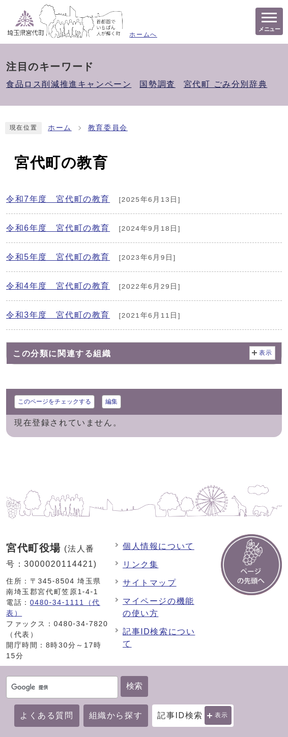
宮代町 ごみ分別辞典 (225, 84)
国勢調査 (157, 84)
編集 (111, 401)
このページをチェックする (54, 401)
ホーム (60, 128)
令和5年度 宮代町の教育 (58, 257)
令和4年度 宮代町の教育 (58, 286)
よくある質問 (47, 715)
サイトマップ (150, 582)
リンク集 (140, 564)
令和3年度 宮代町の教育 (58, 315)
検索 (134, 686)
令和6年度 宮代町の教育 (58, 228)
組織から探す (116, 715)
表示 (221, 715)
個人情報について (158, 546)
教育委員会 (108, 128)
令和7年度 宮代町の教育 (58, 199)
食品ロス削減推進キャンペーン (68, 84)
